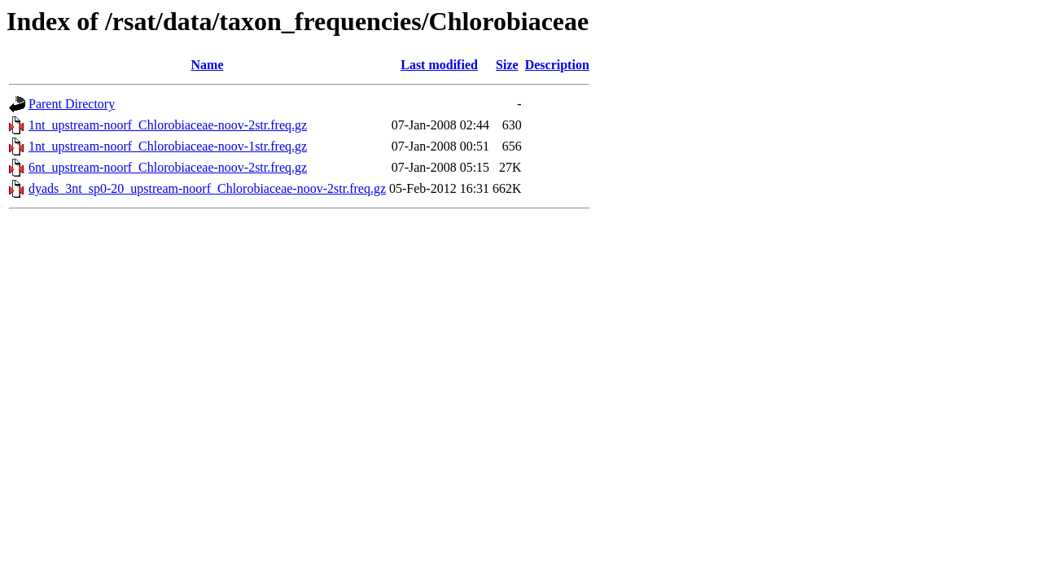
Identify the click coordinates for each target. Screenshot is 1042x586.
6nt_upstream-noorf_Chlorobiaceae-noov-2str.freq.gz (167, 167)
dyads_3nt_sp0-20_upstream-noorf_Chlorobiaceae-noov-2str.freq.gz (207, 188)
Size (507, 65)
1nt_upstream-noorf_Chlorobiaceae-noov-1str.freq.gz (167, 146)
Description (557, 65)
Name (207, 65)
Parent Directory (71, 104)
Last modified (439, 65)
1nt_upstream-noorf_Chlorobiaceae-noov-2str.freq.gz (167, 125)
